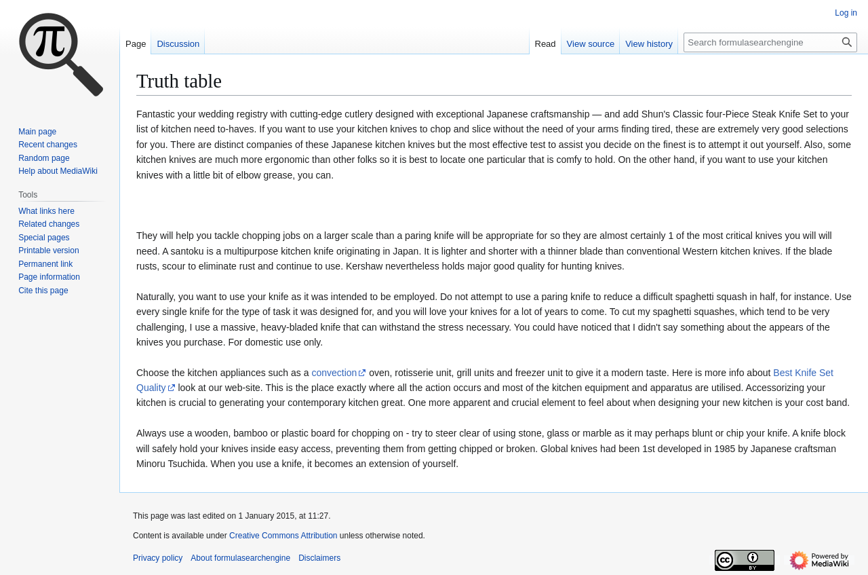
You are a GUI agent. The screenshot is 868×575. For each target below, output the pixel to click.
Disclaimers (319, 558)
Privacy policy (157, 558)
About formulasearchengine (240, 558)
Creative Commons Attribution (283, 535)
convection (334, 372)
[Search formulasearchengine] (770, 42)
